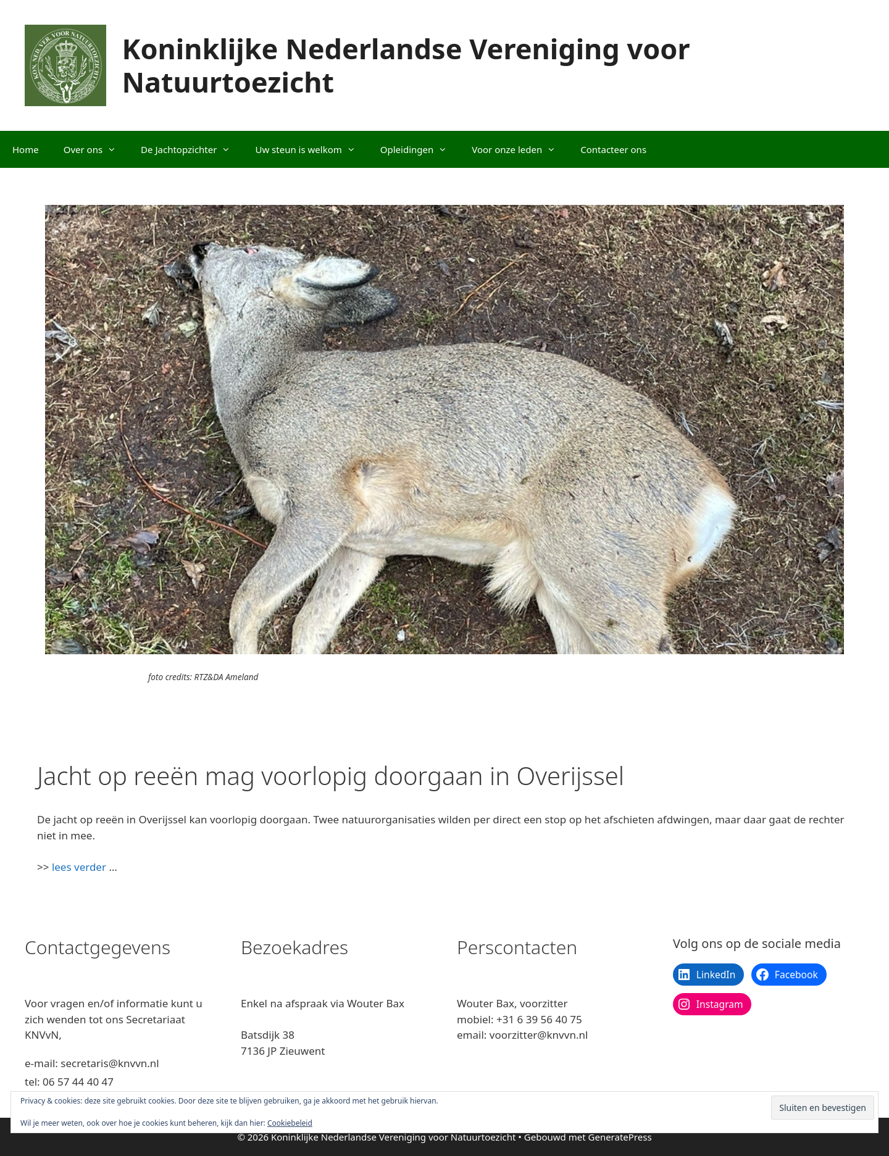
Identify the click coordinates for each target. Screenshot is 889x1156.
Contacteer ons (613, 149)
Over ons (96, 149)
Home (25, 149)
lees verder (79, 867)
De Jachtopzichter (192, 149)
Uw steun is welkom (311, 149)
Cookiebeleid (289, 1123)
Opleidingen (419, 149)
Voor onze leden (520, 149)
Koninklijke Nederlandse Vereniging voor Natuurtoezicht (406, 65)
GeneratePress (620, 1137)
